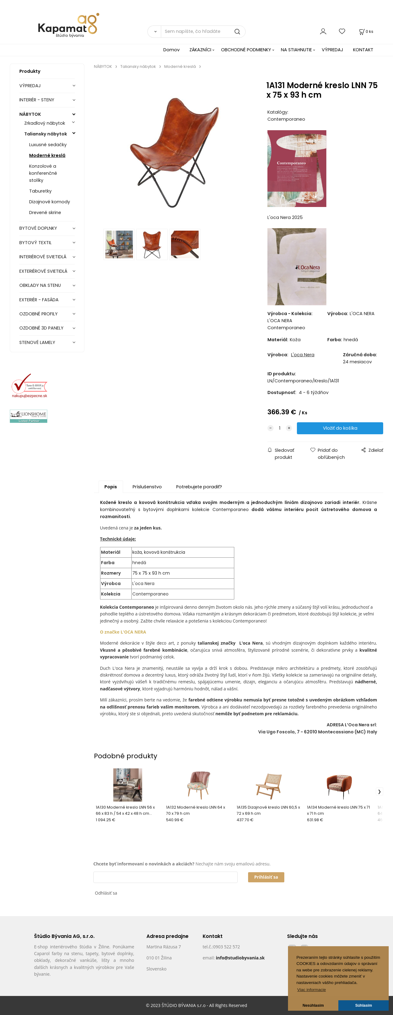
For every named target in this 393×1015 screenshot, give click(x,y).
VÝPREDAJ (332, 50)
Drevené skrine (45, 212)
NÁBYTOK (30, 114)
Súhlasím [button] (363, 1005)
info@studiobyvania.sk (240, 958)
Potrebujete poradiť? (199, 487)
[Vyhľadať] (154, 31)
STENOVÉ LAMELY (37, 342)
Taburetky (40, 191)
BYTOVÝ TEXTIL (35, 243)
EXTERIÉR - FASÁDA (39, 300)
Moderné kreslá (47, 155)
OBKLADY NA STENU (40, 285)
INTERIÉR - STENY (36, 100)
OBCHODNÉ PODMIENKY (246, 50)
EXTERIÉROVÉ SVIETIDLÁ (43, 271)
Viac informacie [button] (311, 989)
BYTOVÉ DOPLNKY (38, 228)
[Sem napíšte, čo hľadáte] (203, 31)
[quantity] (280, 428)
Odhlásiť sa (106, 893)
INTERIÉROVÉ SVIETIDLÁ (42, 257)
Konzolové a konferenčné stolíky (43, 173)
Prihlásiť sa (266, 877)
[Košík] (365, 31)
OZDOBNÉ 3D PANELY (41, 328)
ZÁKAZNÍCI (200, 50)
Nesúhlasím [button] (313, 1005)
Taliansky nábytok (45, 134)
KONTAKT (363, 50)
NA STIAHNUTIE (296, 50)
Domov (171, 50)
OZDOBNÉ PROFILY (38, 314)
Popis (110, 487)
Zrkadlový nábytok (44, 123)
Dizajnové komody (49, 202)
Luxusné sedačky (48, 145)
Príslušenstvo (147, 487)
